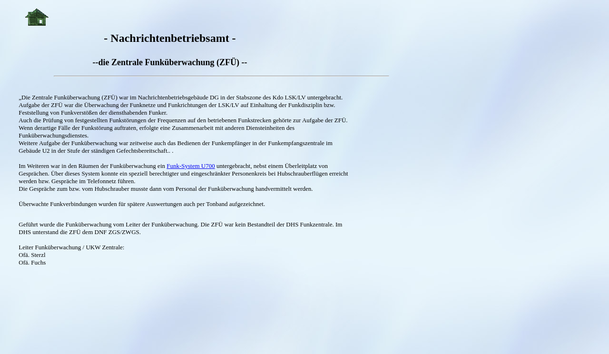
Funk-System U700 (191, 165)
